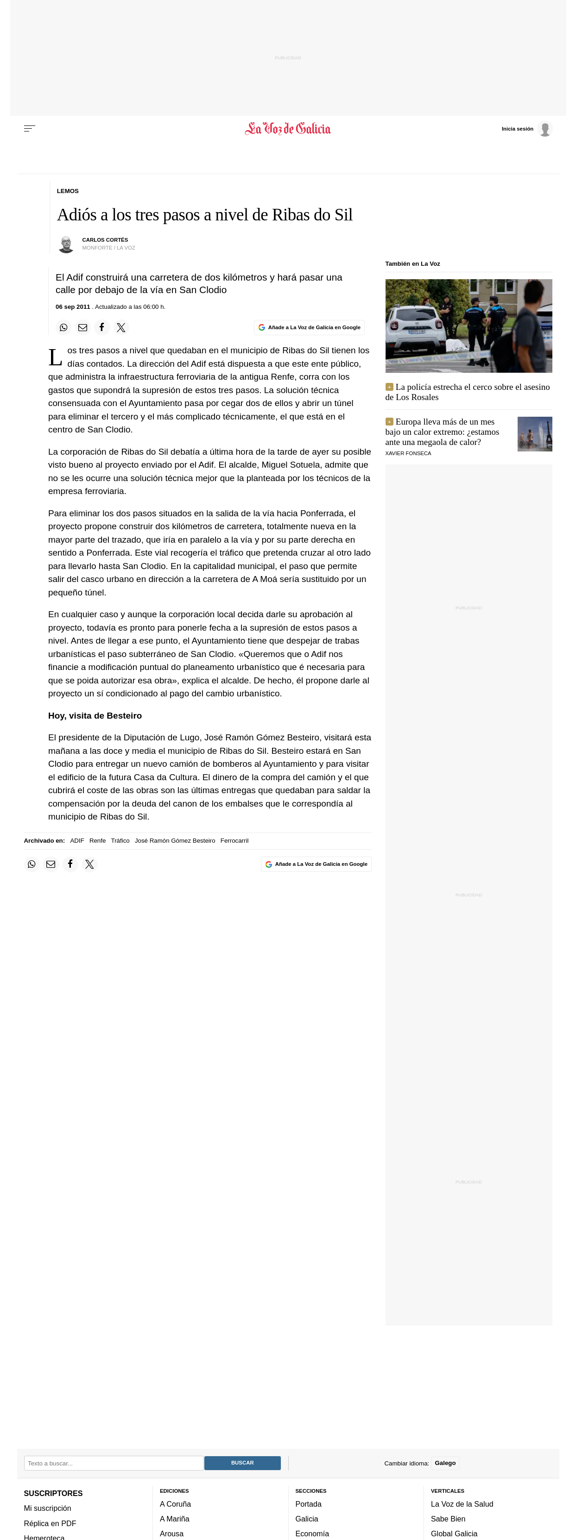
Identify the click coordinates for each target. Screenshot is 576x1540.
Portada (309, 1504)
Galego (445, 1462)
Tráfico (120, 840)
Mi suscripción (47, 1508)
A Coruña (175, 1504)
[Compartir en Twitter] (121, 327)
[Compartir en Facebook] (102, 327)
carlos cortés (105, 240)
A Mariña (175, 1519)
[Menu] (29, 128)
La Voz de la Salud (462, 1504)
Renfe (97, 840)
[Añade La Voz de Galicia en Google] (309, 327)
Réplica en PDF (50, 1523)
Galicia (307, 1519)
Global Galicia (454, 1533)
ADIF (77, 840)
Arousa (172, 1533)
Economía (312, 1533)
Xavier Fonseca (408, 453)
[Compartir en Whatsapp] (63, 327)
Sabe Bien (448, 1519)
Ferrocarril (235, 840)
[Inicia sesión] (527, 128)
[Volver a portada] (288, 128)
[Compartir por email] (83, 327)
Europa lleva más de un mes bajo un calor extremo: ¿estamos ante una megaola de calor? (443, 432)
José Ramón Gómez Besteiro (175, 840)
